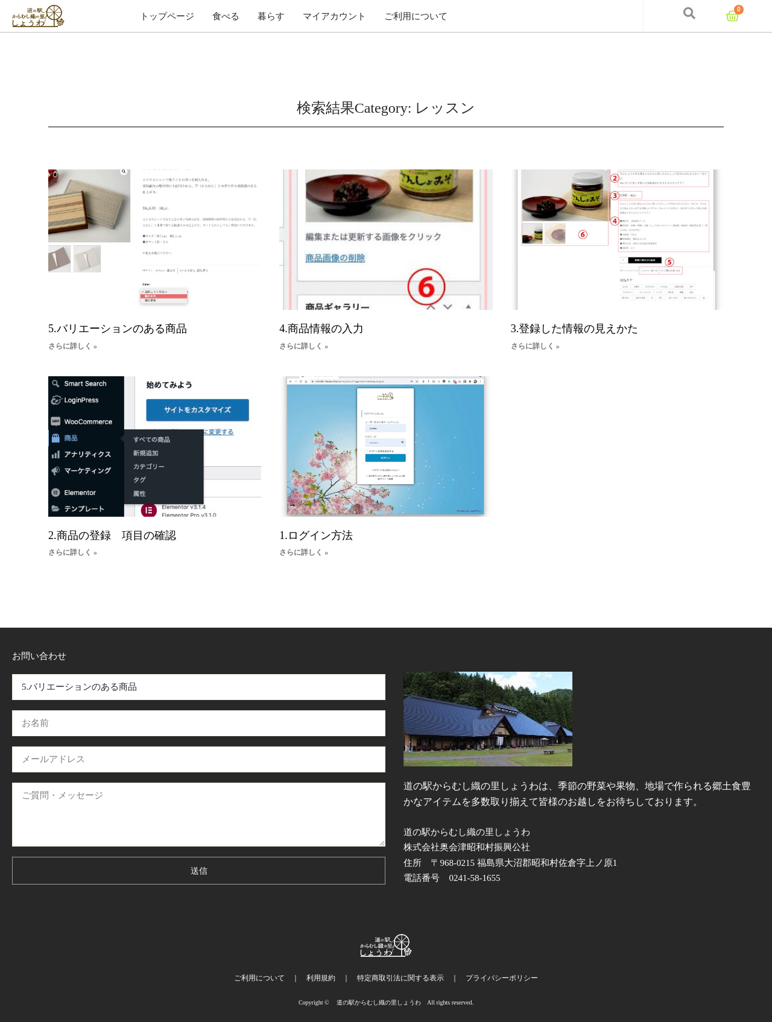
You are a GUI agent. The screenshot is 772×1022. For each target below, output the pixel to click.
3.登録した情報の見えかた (575, 329)
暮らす (271, 16)
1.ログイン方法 (316, 535)
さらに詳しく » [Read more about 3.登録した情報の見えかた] (535, 346)
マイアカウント (334, 16)
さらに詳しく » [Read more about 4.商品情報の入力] (303, 346)
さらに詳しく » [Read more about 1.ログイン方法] (303, 552)
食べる (225, 16)
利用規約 (320, 978)
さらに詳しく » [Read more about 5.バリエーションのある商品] (72, 346)
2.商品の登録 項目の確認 (112, 535)
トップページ (167, 16)
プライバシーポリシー (502, 978)
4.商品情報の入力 (321, 329)
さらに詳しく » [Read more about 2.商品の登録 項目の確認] (72, 552)
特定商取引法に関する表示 (400, 978)
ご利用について (416, 16)
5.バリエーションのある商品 (117, 329)
